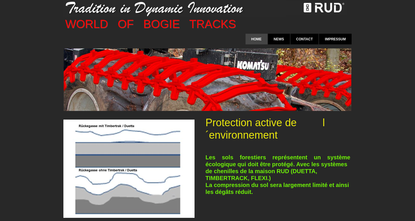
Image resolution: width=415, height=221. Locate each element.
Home (256, 39)
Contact (304, 39)
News (279, 39)
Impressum (335, 39)
